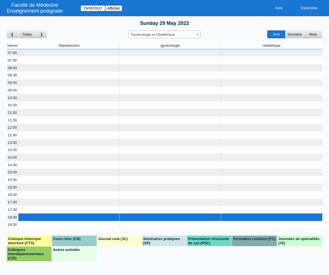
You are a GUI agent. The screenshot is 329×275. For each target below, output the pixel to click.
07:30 (12, 60)
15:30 (12, 180)
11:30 (12, 120)
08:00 (12, 68)
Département (68, 45)
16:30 (12, 194)
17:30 (12, 210)
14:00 (12, 157)
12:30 (12, 135)
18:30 (12, 224)
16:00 (12, 187)
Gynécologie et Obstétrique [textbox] (153, 34)
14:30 (12, 165)
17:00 (12, 202)
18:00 (12, 217)
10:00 (12, 98)
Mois (313, 34)
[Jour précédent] (12, 34)
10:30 (12, 105)
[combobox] (164, 34)
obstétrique (272, 45)
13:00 (12, 142)
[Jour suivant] (41, 34)
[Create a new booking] (69, 53)
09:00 (12, 83)
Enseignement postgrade (35, 11)
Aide (278, 8)
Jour (276, 34)
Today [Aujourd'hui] (27, 34)
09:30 (12, 90)
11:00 (12, 113)
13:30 (12, 150)
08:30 (12, 75)
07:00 (12, 53)
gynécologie (170, 45)
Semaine (295, 34)
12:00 (12, 127)
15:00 (12, 172)
